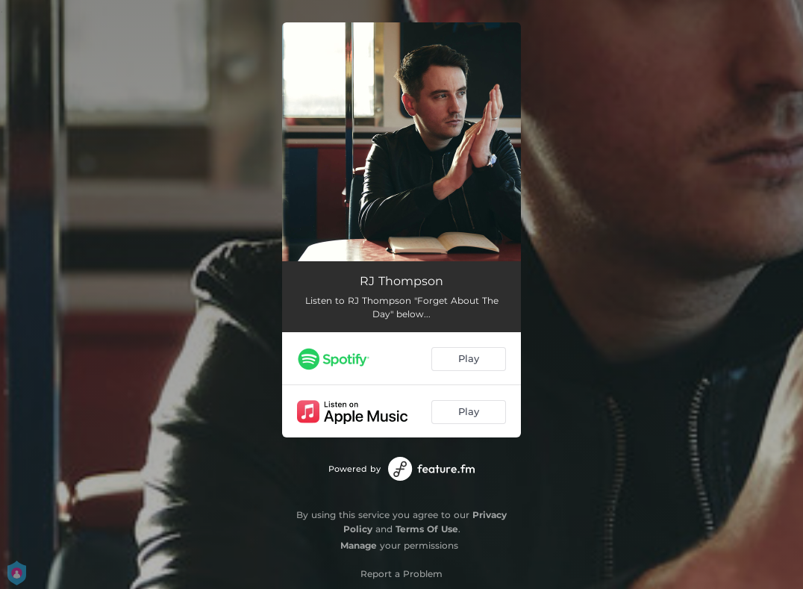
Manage (358, 545)
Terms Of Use (427, 529)
